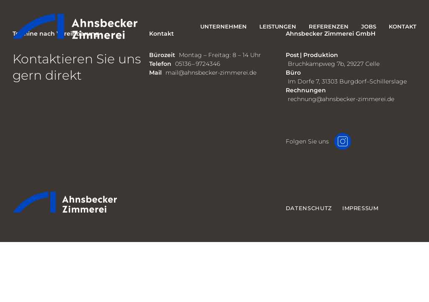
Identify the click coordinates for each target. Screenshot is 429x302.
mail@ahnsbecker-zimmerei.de (210, 72)
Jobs (368, 26)
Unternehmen (223, 26)
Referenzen (329, 26)
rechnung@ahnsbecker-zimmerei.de (341, 99)
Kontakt (402, 26)
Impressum (360, 208)
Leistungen (277, 26)
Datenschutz (309, 208)
